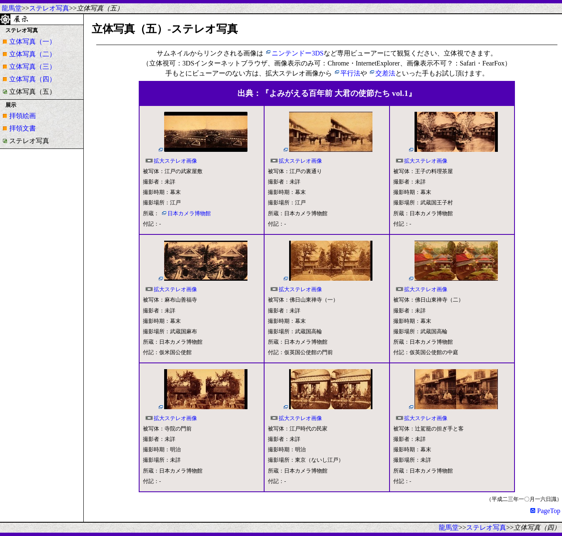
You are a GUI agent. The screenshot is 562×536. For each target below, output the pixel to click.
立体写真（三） (32, 66)
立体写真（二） (32, 54)
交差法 (385, 73)
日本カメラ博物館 (189, 213)
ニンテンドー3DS (297, 53)
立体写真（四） (32, 79)
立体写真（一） (32, 41)
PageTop (545, 510)
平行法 (350, 73)
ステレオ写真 (49, 8)
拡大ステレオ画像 (175, 161)
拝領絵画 (22, 115)
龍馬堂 (12, 8)
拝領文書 (22, 128)
